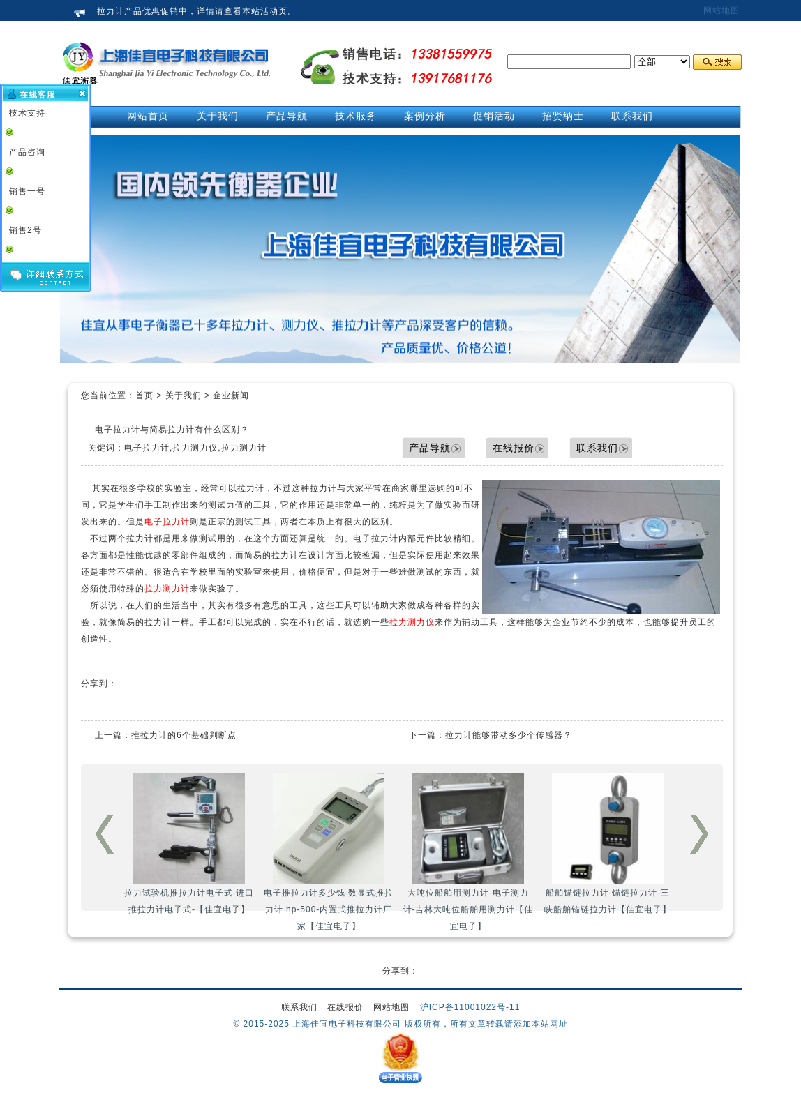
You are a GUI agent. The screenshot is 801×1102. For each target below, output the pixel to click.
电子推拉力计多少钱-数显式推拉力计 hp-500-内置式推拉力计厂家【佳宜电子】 (329, 852)
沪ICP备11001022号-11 (470, 1007)
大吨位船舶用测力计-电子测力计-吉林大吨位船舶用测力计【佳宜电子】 (468, 852)
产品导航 (430, 447)
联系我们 (597, 447)
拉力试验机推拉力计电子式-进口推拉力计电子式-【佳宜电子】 (189, 843)
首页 (144, 395)
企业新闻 (231, 395)
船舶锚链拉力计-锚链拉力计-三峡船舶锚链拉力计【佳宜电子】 (607, 843)
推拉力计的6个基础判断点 (184, 735)
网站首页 (148, 115)
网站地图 (721, 10)
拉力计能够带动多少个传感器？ (508, 735)
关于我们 (183, 395)
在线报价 (513, 447)
